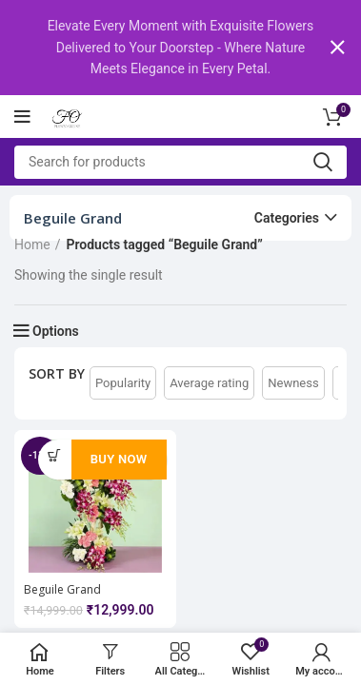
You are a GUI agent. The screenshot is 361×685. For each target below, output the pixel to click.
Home (32, 243)
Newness (293, 382)
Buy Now (119, 458)
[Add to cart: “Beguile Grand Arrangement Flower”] (54, 455)
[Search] (180, 161)
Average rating (209, 382)
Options (55, 330)
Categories (286, 217)
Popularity (122, 382)
